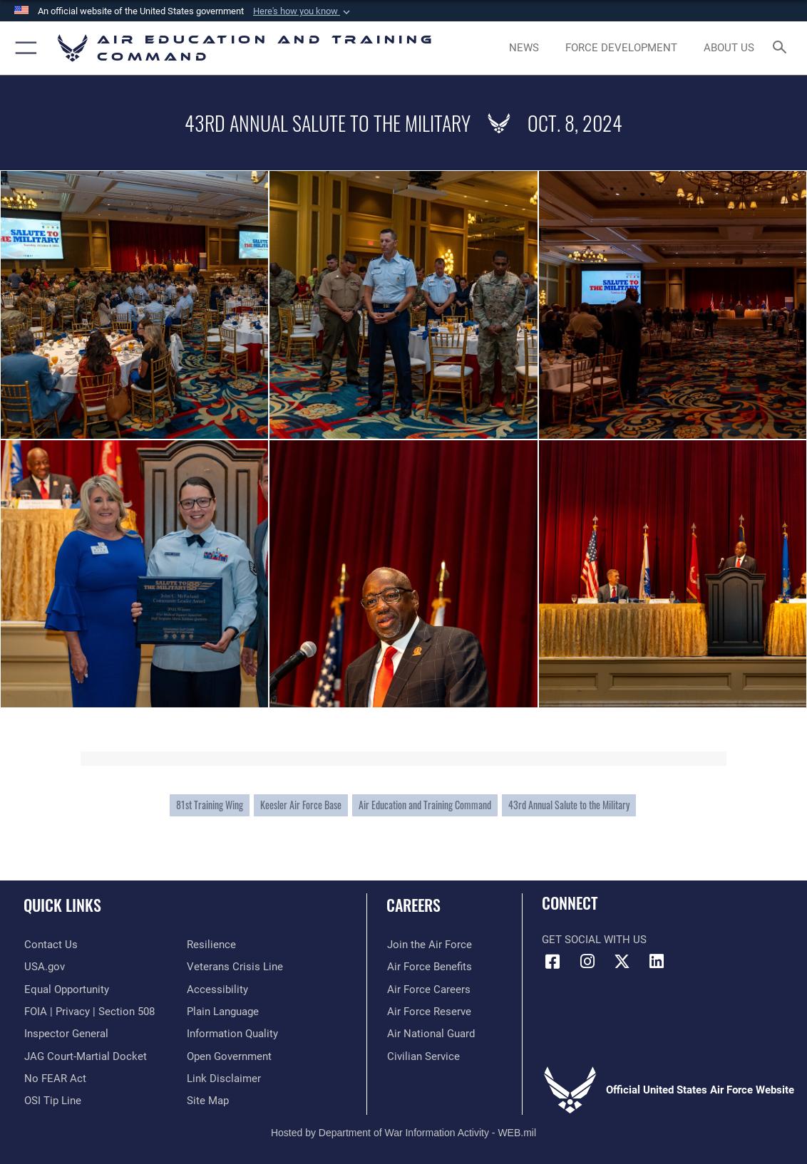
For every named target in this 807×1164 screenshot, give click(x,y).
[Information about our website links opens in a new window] (224, 1077)
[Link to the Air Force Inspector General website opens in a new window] (66, 1033)
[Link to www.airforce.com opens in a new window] (428, 944)
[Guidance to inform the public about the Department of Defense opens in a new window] (232, 1033)
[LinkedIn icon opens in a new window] (656, 961)
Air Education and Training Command (425, 805)
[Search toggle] (782, 48)
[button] (303, 11)
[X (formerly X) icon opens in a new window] (621, 961)
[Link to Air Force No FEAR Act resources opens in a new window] (55, 1077)
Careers (413, 904)
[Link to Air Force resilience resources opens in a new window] (211, 944)
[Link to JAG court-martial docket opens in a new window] (85, 1055)
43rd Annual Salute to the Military (568, 805)
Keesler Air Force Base (300, 805)
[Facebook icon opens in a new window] (552, 961)
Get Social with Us (594, 939)
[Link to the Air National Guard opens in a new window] (430, 1033)
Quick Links (62, 904)
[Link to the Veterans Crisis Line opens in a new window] (235, 966)
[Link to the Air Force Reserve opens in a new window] (428, 1011)
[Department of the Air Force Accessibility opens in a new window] (217, 988)
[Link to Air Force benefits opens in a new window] (428, 966)
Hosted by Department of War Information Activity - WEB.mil (403, 1132)
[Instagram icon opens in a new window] (587, 961)
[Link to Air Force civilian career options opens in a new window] (422, 1055)
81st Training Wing (209, 805)
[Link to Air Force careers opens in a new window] (428, 988)
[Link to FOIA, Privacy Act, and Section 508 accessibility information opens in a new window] (89, 1011)
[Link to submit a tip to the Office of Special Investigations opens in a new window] (52, 1100)
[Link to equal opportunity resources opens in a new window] (66, 988)
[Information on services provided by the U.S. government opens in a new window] (44, 966)
